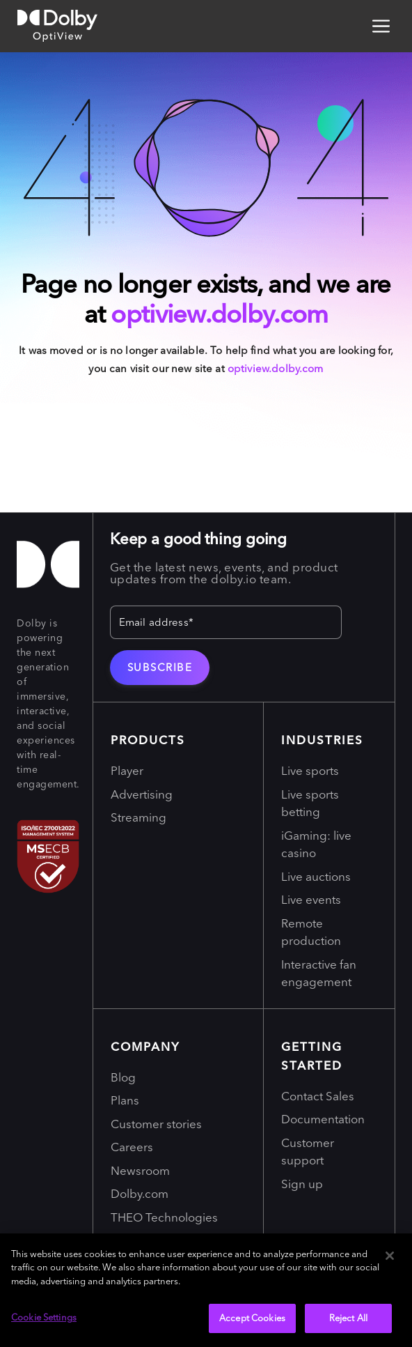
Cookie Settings (44, 1317)
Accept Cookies (252, 1317)
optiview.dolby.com (219, 313)
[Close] (389, 1255)
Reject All (348, 1317)
